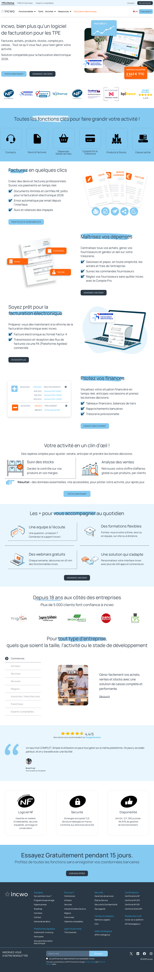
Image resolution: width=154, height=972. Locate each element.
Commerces (69, 895)
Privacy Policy (90, 961)
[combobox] (135, 11)
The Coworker (70, 932)
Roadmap (38, 908)
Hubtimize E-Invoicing (43, 932)
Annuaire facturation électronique (43, 941)
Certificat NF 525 (132, 904)
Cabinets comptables (73, 921)
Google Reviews (145, 91)
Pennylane (38, 936)
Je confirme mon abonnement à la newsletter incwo (71, 958)
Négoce (67, 912)
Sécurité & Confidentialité (106, 904)
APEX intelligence (102, 934)
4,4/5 (145, 98)
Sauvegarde (100, 908)
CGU (97, 923)
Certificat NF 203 (132, 900)
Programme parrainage (44, 900)
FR (135, 11)
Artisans (68, 900)
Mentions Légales (102, 919)
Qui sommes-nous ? (42, 895)
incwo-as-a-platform (134, 919)
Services (68, 904)
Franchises (69, 917)
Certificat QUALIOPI (133, 908)
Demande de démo (42, 921)
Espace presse (40, 904)
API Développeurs (132, 923)
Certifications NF (132, 895)
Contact (37, 917)
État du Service (101, 900)
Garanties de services (104, 895)
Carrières (38, 912)
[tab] (23, 658)
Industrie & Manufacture (75, 908)
